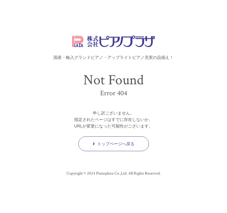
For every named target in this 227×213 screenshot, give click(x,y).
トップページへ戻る (113, 143)
